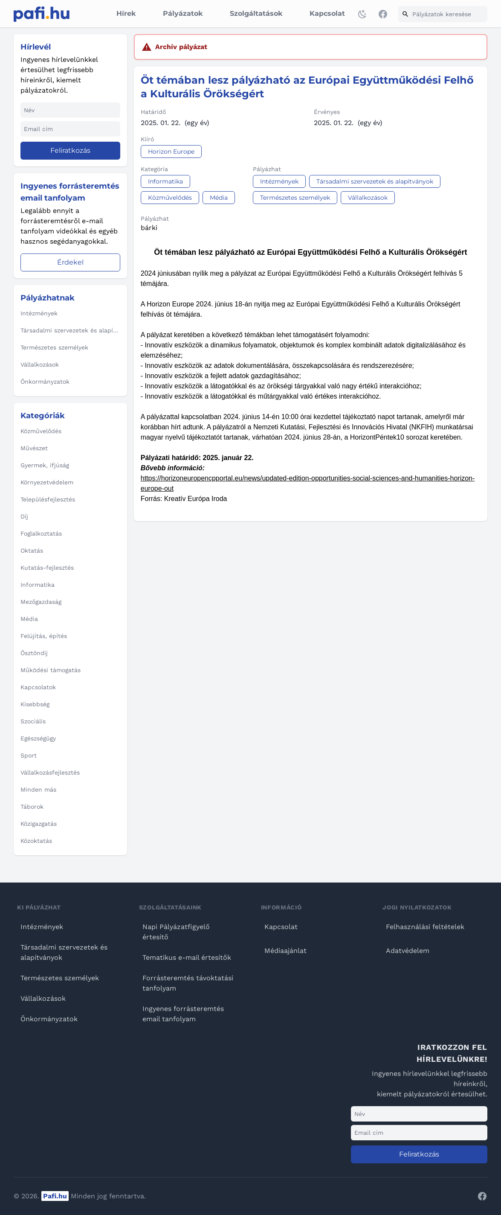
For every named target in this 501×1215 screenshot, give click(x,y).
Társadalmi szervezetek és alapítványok (63, 952)
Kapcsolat (327, 13)
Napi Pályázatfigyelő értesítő (176, 932)
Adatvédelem (407, 951)
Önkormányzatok (49, 1019)
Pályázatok (183, 13)
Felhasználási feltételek (425, 927)
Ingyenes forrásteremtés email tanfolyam (183, 1014)
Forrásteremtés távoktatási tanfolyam (187, 983)
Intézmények (41, 927)
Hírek (126, 13)
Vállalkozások (43, 998)
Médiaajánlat (285, 951)
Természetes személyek (59, 978)
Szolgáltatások (256, 13)
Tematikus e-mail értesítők (186, 957)
